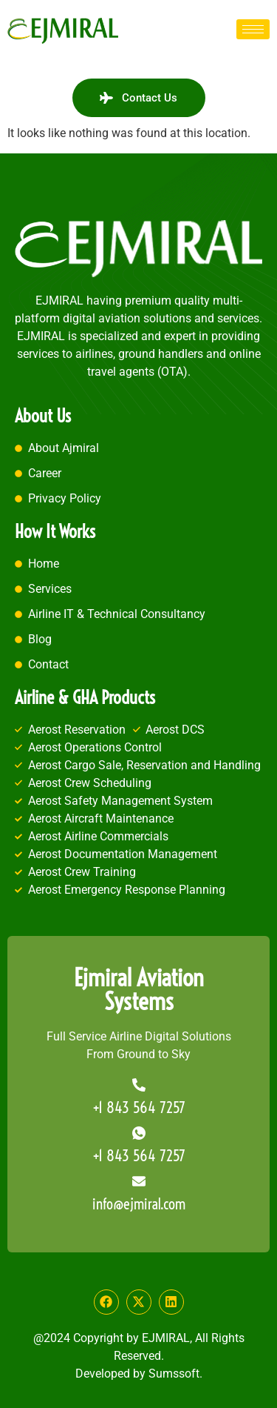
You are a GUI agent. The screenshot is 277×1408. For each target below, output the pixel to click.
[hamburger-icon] (253, 29)
